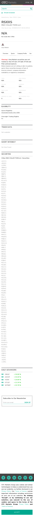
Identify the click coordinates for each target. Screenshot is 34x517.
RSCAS (3, 263)
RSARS (3, 258)
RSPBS (3, 304)
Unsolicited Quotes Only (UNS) (10, 112)
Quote (13, 53)
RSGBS (3, 291)
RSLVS (3, 297)
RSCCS (3, 267)
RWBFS (3, 340)
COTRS (3, 165)
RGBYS (3, 219)
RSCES (3, 271)
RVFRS (3, 330)
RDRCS (3, 213)
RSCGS (3, 273)
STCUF (7, 382)
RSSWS (4, 310)
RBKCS (3, 176)
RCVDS (3, 211)
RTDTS (3, 319)
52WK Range (22, 90)
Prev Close (4, 90)
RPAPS (3, 245)
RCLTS (3, 198)
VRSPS (3, 360)
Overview (5, 53)
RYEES (3, 349)
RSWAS (4, 312)
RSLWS (3, 299)
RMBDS (3, 230)
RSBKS (3, 260)
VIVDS (3, 358)
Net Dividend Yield (24, 96)
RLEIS (3, 226)
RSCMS (3, 278)
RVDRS (3, 325)
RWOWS (4, 343)
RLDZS (3, 224)
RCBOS (3, 185)
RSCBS (3, 265)
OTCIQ (27, 2)
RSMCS (3, 301)
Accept (17, 512)
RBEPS (3, 174)
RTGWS (4, 321)
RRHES (3, 254)
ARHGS (3, 163)
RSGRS (3, 293)
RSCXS (3, 284)
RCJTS (3, 194)
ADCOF (7, 377)
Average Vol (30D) (6, 96)
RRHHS (3, 256)
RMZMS (4, 237)
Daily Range (22, 78)
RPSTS (3, 252)
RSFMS (3, 289)
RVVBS (3, 336)
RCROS (3, 209)
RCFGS (3, 191)
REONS (3, 217)
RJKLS (3, 222)
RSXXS (15, 17)
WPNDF (7, 385)
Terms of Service (21, 491)
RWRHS (4, 345)
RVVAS (3, 334)
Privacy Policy (6, 491)
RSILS (3, 295)
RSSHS (3, 308)
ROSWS (4, 243)
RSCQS (3, 280)
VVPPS (3, 362)
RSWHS (4, 314)
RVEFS (3, 327)
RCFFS (3, 189)
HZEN (7, 380)
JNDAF (7, 374)
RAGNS (3, 170)
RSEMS (3, 286)
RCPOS (3, 204)
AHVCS (3, 161)
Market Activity (5, 17)
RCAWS (4, 181)
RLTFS (3, 228)
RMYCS (3, 235)
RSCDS (3, 269)
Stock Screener (8, 13)
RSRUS (3, 306)
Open (2, 78)
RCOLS (3, 202)
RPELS (3, 248)
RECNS (3, 215)
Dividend (21, 84)
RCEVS (3, 187)
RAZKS (3, 172)
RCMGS (3, 200)
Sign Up (27, 402)
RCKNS (3, 196)
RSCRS (3, 282)
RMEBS (3, 232)
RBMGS (3, 178)
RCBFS (3, 183)
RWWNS (4, 347)
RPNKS (3, 250)
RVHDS (3, 332)
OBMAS (4, 168)
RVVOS (3, 338)
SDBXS (3, 353)
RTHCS (3, 323)
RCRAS (3, 206)
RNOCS (3, 241)
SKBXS (3, 355)
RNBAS (3, 239)
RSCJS (3, 276)
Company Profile (22, 53)
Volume (3, 84)
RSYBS (3, 317)
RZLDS (3, 351)
